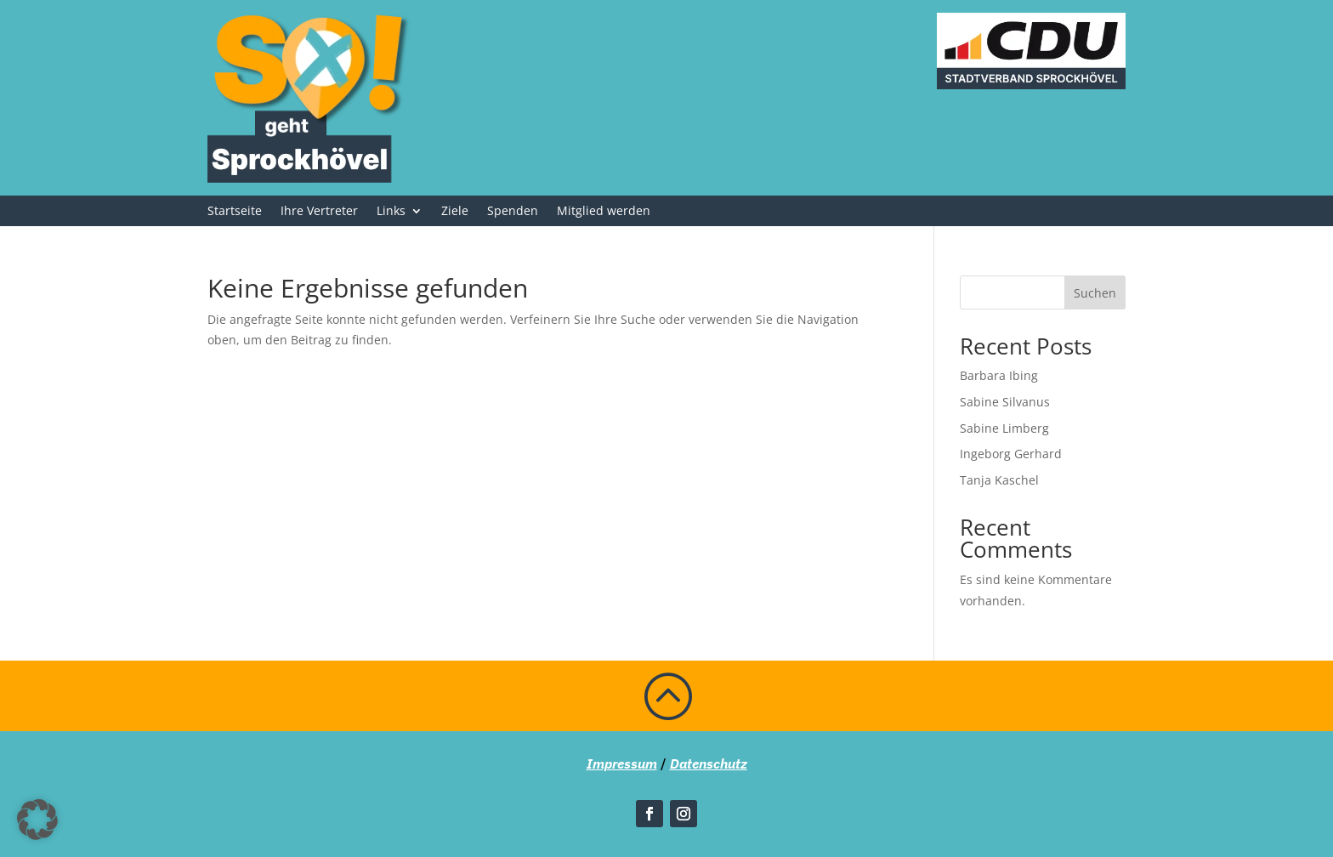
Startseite (234, 212)
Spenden (512, 212)
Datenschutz (708, 763)
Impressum (622, 763)
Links (391, 212)
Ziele (454, 212)
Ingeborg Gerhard (1011, 454)
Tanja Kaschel (999, 480)
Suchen (1095, 293)
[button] (37, 819)
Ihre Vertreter (319, 212)
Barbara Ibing (999, 375)
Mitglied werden (603, 212)
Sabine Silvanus (1005, 402)
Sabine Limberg (1004, 428)
